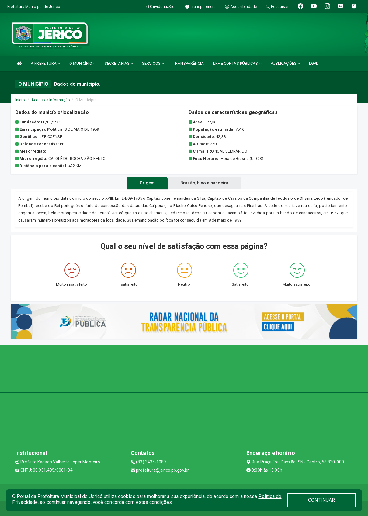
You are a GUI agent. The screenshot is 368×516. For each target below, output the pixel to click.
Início (20, 100)
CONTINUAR (321, 500)
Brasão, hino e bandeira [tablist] (204, 183)
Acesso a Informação (50, 100)
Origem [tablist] (147, 183)
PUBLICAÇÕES (285, 63)
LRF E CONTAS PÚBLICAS (237, 63)
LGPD (314, 63)
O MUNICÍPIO (82, 63)
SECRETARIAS (119, 63)
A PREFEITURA (45, 63)
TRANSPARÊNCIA (188, 63)
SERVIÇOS (153, 63)
